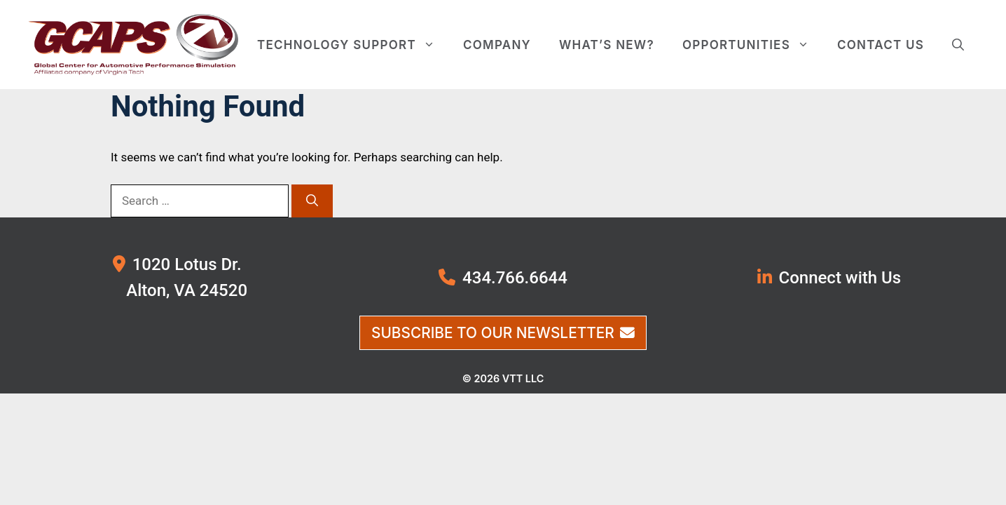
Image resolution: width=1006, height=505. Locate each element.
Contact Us (880, 45)
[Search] (312, 201)
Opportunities (752, 45)
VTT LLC (523, 378)
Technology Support (353, 45)
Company (497, 45)
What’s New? (606, 45)
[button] (958, 45)
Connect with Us (840, 278)
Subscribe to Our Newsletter (503, 333)
